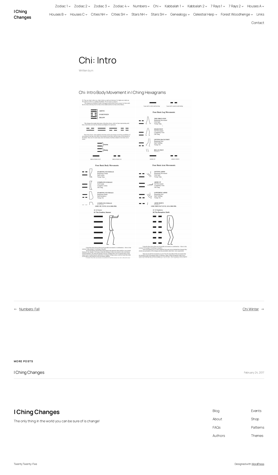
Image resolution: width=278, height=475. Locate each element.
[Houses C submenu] (86, 14)
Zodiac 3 (100, 6)
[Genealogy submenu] (189, 14)
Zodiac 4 (119, 6)
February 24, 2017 (254, 372)
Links (260, 14)
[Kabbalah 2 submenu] (206, 6)
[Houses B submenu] (65, 14)
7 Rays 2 (235, 6)
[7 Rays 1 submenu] (224, 6)
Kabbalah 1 (173, 6)
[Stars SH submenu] (166, 14)
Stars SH (157, 14)
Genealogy (178, 14)
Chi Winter (251, 309)
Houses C (77, 14)
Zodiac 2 (80, 6)
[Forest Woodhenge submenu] (252, 14)
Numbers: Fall (29, 309)
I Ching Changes (22, 14)
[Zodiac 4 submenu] (128, 6)
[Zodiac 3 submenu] (109, 6)
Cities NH (98, 14)
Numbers (140, 6)
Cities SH (118, 14)
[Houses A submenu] (263, 6)
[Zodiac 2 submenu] (89, 6)
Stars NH (138, 14)
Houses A (254, 6)
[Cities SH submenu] (127, 14)
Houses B (56, 14)
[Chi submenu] (160, 6)
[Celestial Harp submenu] (216, 14)
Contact (257, 22)
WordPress (258, 464)
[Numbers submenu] (149, 6)
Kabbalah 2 (196, 6)
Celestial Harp (203, 14)
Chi (155, 6)
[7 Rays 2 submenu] (243, 6)
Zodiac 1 (61, 6)
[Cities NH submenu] (107, 14)
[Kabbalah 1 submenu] (183, 6)
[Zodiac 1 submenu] (70, 6)
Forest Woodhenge (235, 14)
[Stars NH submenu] (146, 14)
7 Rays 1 (216, 6)
